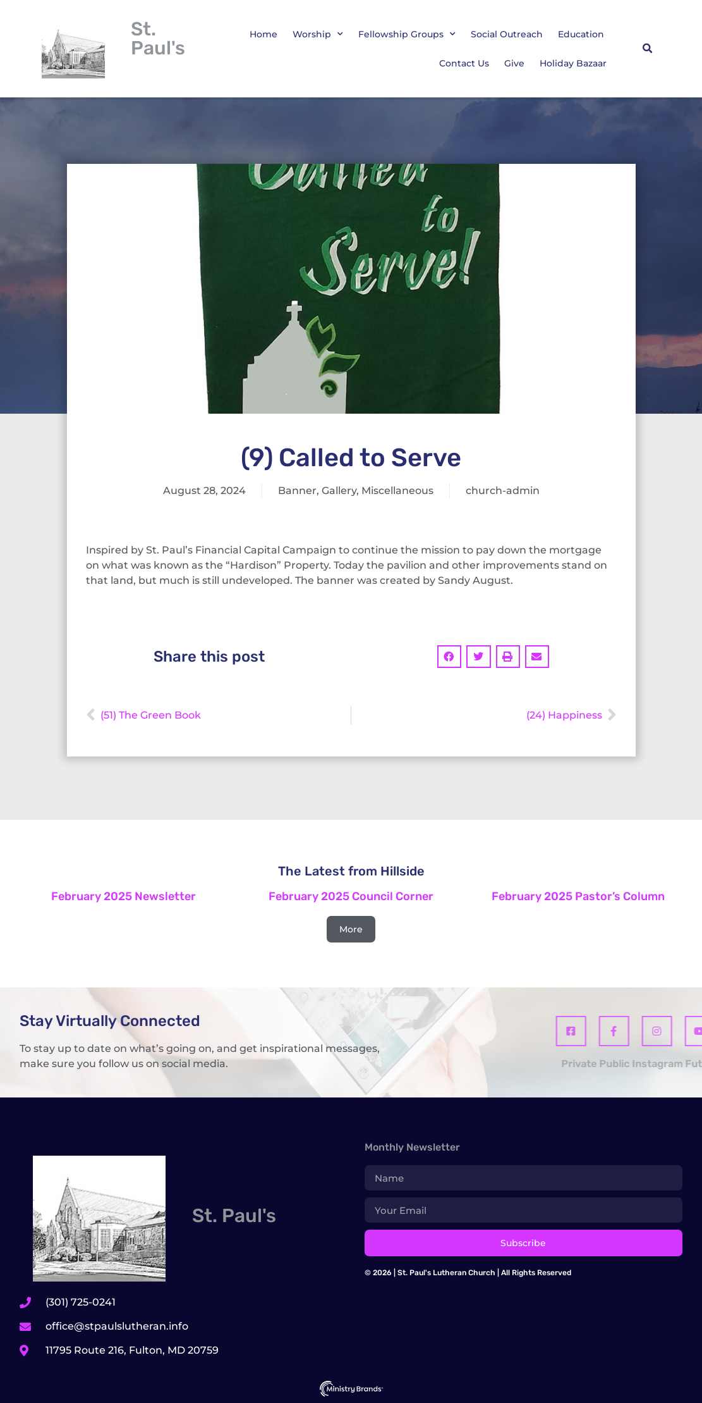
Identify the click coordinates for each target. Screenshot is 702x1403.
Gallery (339, 491)
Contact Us (464, 63)
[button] (648, 49)
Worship (318, 34)
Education (581, 34)
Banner (297, 491)
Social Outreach (507, 34)
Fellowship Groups (407, 34)
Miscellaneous (397, 491)
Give (514, 63)
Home (263, 34)
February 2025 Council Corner (351, 896)
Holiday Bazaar (573, 63)
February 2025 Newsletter (123, 896)
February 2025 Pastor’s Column (578, 896)
